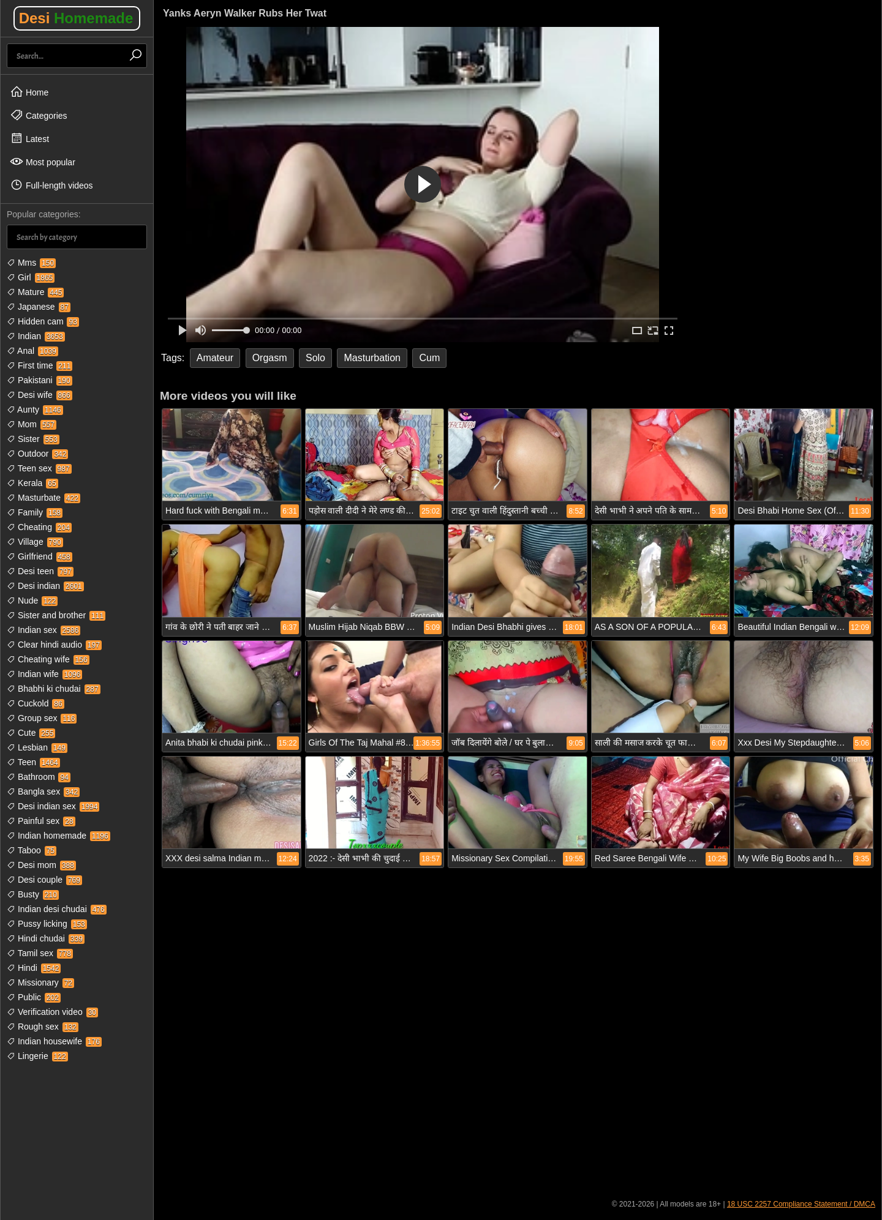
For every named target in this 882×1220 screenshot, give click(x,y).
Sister (33, 439)
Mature (35, 292)
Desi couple (44, 880)
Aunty (35, 409)
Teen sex (39, 468)
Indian (36, 336)
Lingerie (37, 1056)
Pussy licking (47, 924)
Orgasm (269, 358)
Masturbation (372, 358)
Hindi (34, 968)
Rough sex (42, 1026)
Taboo (31, 850)
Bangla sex (43, 791)
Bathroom (38, 777)
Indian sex (43, 630)
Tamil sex (40, 953)
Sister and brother (56, 615)
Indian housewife (54, 1041)
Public (34, 997)
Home (29, 92)
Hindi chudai (46, 938)
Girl (31, 277)
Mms (31, 263)
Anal (32, 351)
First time (39, 365)
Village (35, 542)
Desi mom (41, 865)
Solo (315, 358)
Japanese (38, 307)
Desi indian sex (53, 806)
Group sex (42, 718)
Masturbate (43, 498)
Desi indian (45, 586)
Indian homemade (58, 835)
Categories (38, 115)
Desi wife (39, 395)
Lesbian (37, 747)
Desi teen (40, 571)
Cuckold (35, 703)
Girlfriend (39, 556)
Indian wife (44, 674)
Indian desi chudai (57, 909)
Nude (32, 600)
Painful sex (41, 821)
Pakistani (39, 380)
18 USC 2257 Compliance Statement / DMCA (801, 1204)
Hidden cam (43, 321)
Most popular (42, 161)
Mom (31, 424)
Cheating (39, 527)
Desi (76, 18)
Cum (429, 358)
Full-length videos (51, 185)
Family (34, 512)
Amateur (215, 358)
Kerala (32, 483)
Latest (29, 138)
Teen (33, 762)
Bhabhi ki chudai (53, 689)
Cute (31, 733)
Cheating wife (48, 659)
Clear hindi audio (54, 644)
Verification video (52, 1012)
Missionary (40, 982)
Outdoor (37, 453)
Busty (33, 894)
